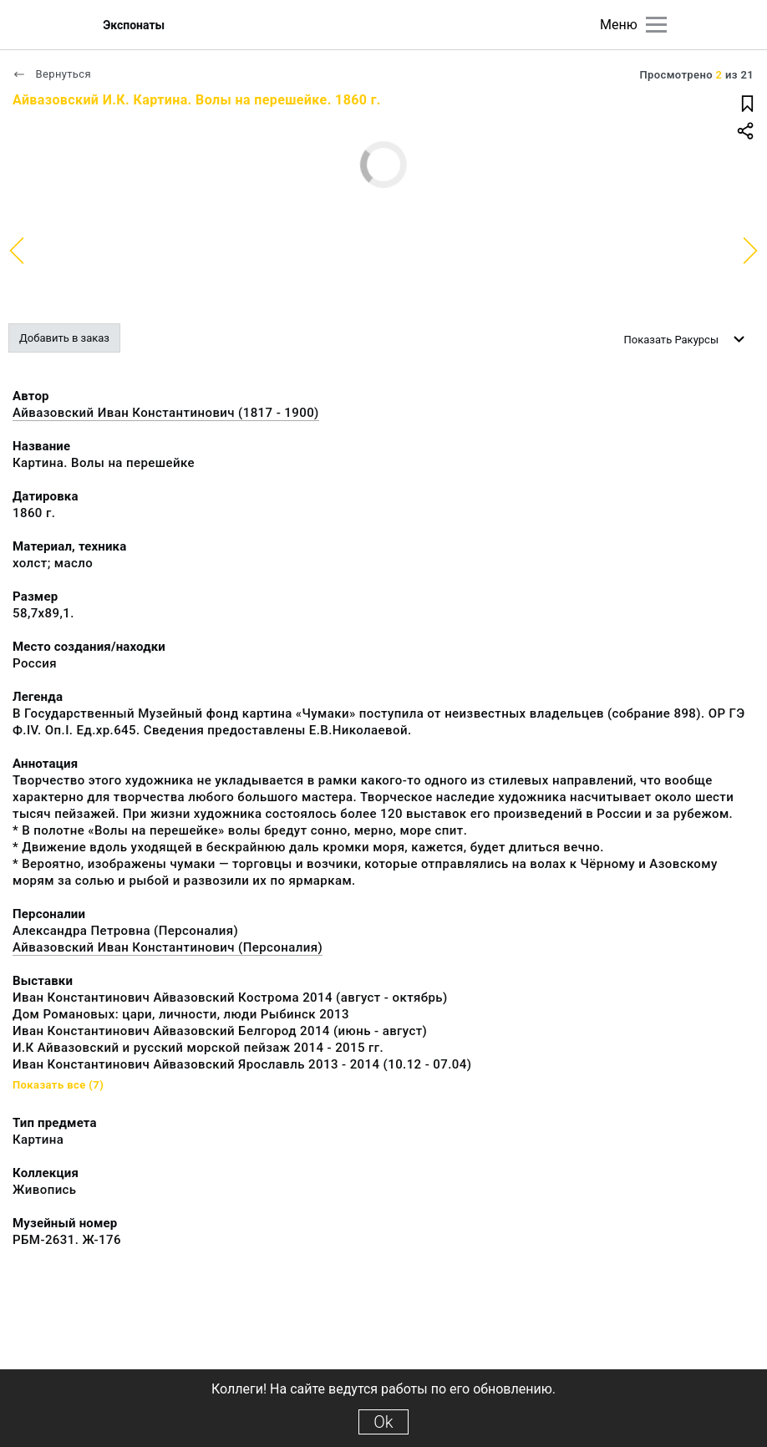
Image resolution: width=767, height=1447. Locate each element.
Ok (383, 1422)
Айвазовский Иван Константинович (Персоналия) (168, 947)
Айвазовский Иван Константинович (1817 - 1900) (166, 412)
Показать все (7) (58, 1085)
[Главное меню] (656, 24)
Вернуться (52, 74)
